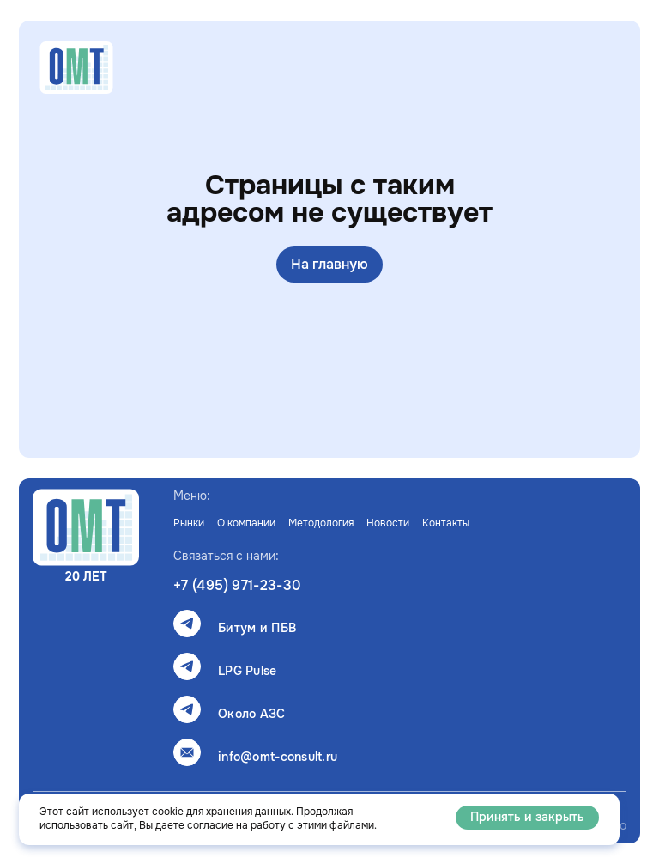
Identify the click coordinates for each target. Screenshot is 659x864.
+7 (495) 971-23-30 (237, 585)
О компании (246, 523)
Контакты (445, 523)
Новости (387, 523)
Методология (321, 523)
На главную (329, 264)
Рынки (188, 523)
